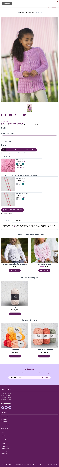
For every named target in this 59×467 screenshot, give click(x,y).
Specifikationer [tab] (18, 220)
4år (9, 149)
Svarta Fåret (9, 213)
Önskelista (4, 453)
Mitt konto (4, 443)
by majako (55, 464)
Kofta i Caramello (44, 264)
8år (21, 149)
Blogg (3, 435)
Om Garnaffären (6, 417)
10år (27, 149)
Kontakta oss (5, 424)
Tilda (15, 226)
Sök (3, 432)
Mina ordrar (5, 446)
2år (4, 149)
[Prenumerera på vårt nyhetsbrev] (29, 377)
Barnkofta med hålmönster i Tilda (15, 264)
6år (15, 149)
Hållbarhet (4, 421)
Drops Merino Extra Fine (44, 350)
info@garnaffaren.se (6, 403)
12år (33, 149)
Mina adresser (5, 448)
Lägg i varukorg (14, 270)
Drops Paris (15, 350)
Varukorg (4, 450)
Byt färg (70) (20, 167)
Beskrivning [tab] (6, 220)
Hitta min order (54, 1)
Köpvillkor (4, 419)
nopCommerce (39, 464)
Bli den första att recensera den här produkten (12, 123)
